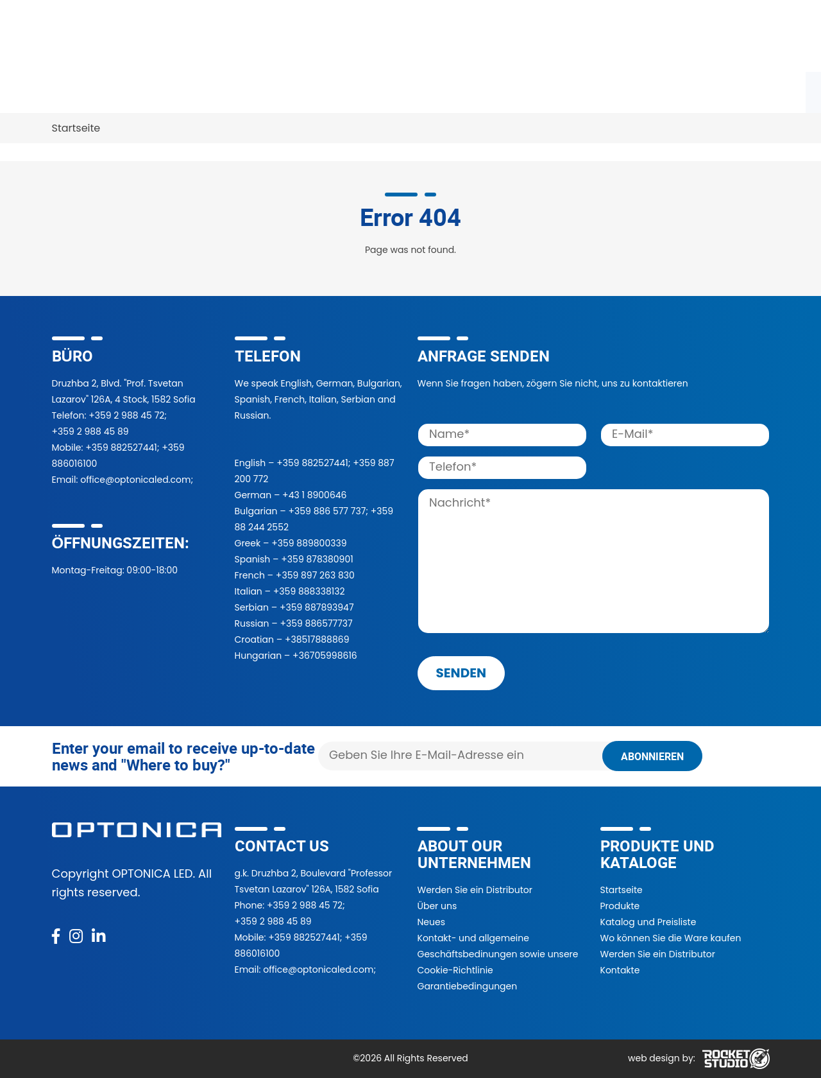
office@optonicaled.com (135, 479)
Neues (431, 922)
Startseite (621, 889)
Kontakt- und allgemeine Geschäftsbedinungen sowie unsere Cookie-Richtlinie (498, 954)
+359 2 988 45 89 (90, 431)
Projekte (488, 90)
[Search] (512, 36)
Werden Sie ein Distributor (475, 889)
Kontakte (82, 127)
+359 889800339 (308, 543)
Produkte (83, 90)
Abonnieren (652, 756)
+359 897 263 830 (315, 575)
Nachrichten (647, 90)
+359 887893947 (317, 607)
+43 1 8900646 (314, 495)
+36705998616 (324, 655)
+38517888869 (317, 639)
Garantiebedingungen (468, 986)
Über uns (562, 90)
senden (461, 673)
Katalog (155, 90)
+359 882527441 (121, 447)
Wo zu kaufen (239, 90)
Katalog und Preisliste (648, 922)
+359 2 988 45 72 (126, 415)
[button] (625, 36)
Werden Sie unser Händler (370, 90)
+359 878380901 (317, 559)
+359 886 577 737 (327, 511)
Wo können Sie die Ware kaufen (670, 938)
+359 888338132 (309, 591)
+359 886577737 (316, 623)
